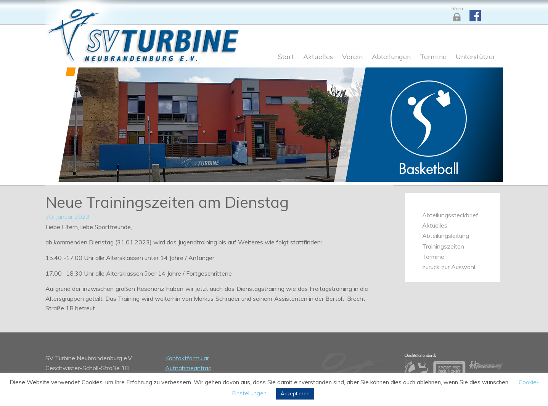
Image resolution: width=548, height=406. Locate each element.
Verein (352, 57)
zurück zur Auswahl (448, 267)
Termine (433, 57)
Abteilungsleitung (445, 235)
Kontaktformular (187, 358)
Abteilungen (391, 57)
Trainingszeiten (443, 246)
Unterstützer (475, 57)
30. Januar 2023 (67, 216)
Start (286, 57)
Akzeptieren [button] (295, 393)
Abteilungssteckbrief (450, 215)
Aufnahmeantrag (188, 368)
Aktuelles (318, 57)
